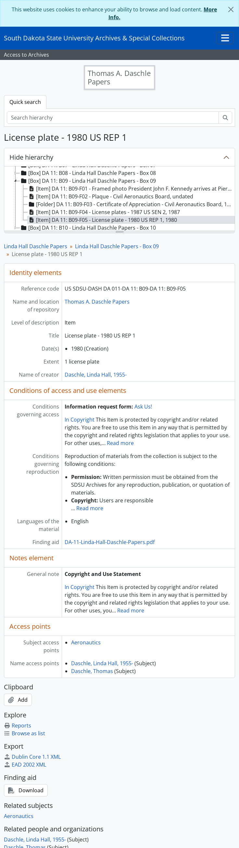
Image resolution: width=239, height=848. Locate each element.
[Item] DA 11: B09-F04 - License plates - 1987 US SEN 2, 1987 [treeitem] (104, 212)
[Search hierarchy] (113, 117)
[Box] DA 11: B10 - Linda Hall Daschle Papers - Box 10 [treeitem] (88, 228)
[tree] (119, 199)
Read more (120, 443)
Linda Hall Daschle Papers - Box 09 (117, 246)
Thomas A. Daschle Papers (97, 301)
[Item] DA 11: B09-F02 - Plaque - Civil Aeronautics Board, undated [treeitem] (110, 196)
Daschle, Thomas (92, 671)
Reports (17, 725)
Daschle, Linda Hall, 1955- (96, 374)
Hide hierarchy (31, 157)
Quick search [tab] (25, 102)
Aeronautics (86, 642)
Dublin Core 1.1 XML (32, 756)
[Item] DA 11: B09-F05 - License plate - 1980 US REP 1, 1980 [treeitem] (102, 220)
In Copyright (79, 419)
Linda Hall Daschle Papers (35, 246)
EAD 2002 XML (25, 764)
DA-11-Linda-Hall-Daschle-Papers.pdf (110, 542)
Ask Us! (143, 406)
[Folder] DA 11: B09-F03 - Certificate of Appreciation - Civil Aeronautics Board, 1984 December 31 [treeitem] (131, 204)
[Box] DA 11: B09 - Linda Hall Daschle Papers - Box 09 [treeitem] (88, 181)
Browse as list (24, 733)
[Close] (231, 9)
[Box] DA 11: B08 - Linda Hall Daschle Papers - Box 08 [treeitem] (88, 173)
